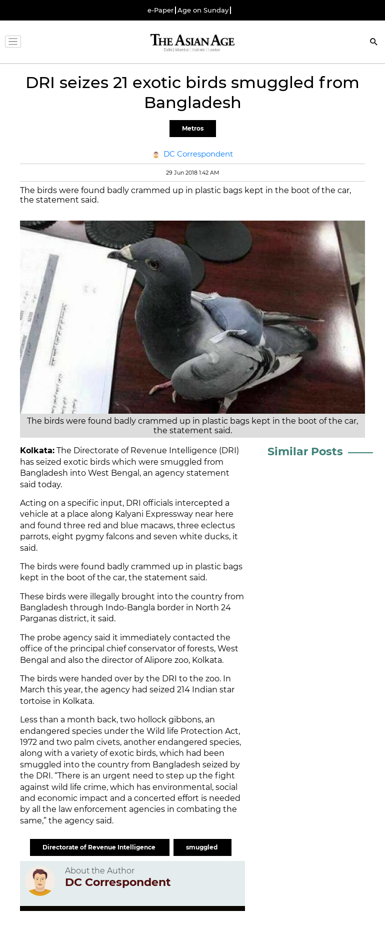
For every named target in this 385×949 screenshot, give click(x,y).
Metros (193, 128)
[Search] (374, 43)
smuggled (202, 847)
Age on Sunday (203, 10)
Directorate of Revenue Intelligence (99, 847)
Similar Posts (305, 451)
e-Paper (161, 10)
